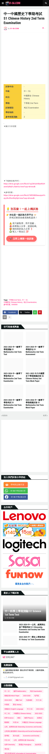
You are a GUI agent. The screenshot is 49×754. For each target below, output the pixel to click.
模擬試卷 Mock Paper (11, 696)
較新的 (4, 415)
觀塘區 (6, 722)
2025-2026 (26, 696)
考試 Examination (30, 302)
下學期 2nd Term (15, 300)
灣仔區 (6, 749)
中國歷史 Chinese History (13, 302)
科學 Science (9, 718)
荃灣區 (6, 736)
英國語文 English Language (13, 709)
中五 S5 (7, 740)
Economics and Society (31, 736)
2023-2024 (39, 709)
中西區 (6, 704)
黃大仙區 (16, 736)
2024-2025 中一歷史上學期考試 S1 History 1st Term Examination (32, 638)
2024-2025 (8, 700)
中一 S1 (25, 300)
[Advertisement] (24, 59)
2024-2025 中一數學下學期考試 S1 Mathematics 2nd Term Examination (13, 404)
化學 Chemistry (9, 744)
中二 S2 (7, 713)
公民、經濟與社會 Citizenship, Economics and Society (23, 727)
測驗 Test (19, 700)
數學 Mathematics (20, 691)
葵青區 (39, 718)
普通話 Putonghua (25, 744)
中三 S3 (29, 709)
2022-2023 (38, 713)
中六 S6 (38, 700)
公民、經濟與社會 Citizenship (24, 740)
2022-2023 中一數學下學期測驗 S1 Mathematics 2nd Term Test (13, 350)
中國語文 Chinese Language (32, 722)
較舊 (45, 415)
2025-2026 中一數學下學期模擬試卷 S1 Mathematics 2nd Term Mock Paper (35, 404)
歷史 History (17, 704)
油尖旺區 (38, 744)
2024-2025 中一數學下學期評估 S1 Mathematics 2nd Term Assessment (35, 350)
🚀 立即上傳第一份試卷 (22, 238)
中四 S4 (15, 722)
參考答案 (7, 304)
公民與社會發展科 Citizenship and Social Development (23, 731)
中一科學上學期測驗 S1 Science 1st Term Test (23, 613)
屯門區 (36, 696)
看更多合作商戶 (24, 584)
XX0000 (14, 304)
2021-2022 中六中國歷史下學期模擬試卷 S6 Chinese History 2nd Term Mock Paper (35, 377)
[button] (3, 3)
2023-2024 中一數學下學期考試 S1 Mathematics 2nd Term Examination (13, 377)
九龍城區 (29, 700)
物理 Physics (28, 718)
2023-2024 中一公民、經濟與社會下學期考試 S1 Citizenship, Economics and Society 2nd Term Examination (32, 628)
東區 (19, 718)
